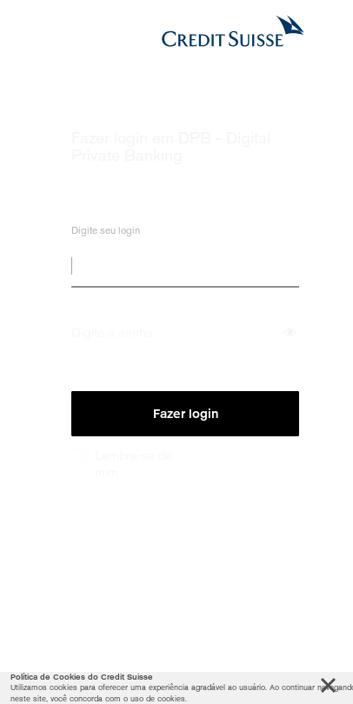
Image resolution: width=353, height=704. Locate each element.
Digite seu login (105, 233)
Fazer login (185, 414)
